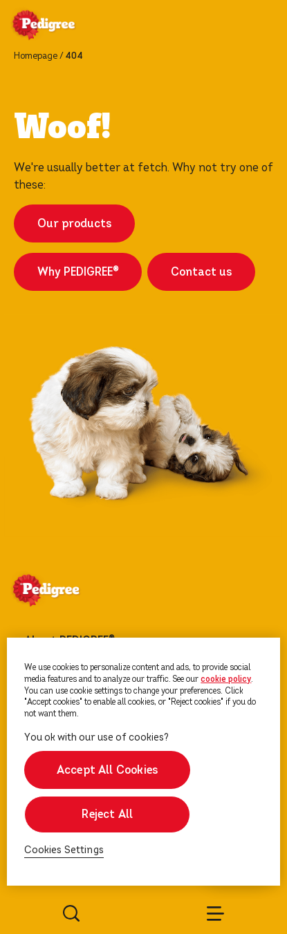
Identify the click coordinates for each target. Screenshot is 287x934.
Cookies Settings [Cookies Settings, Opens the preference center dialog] (64, 850)
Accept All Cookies (107, 770)
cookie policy (226, 679)
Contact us (201, 272)
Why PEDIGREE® (77, 272)
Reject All (107, 814)
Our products (74, 223)
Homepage (35, 55)
